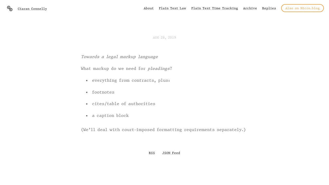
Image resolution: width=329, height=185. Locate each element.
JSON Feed (171, 153)
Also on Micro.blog (302, 8)
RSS (152, 153)
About (149, 8)
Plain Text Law (172, 8)
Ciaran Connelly (32, 9)
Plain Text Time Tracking (214, 8)
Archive (250, 8)
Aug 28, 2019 (164, 37)
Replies (269, 8)
